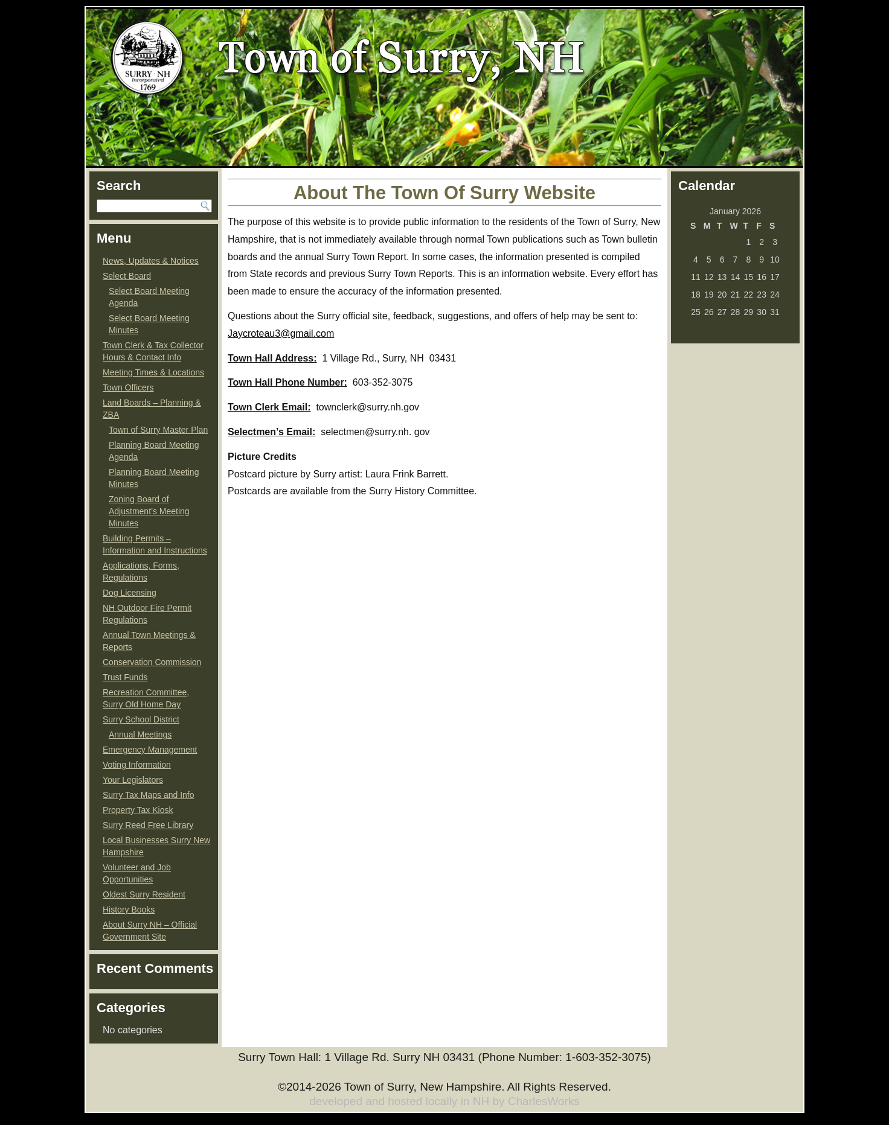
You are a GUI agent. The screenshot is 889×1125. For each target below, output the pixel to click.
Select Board (127, 276)
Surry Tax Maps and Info (148, 795)
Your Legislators (133, 780)
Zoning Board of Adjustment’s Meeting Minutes (149, 511)
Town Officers (128, 387)
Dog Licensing (129, 593)
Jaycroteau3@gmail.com (281, 333)
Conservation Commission (152, 662)
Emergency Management (150, 749)
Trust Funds (125, 677)
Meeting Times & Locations (153, 372)
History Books (129, 909)
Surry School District (141, 719)
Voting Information (137, 765)
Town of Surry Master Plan (158, 430)
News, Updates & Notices (151, 261)
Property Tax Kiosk (138, 810)
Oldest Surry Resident (144, 894)
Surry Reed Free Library (148, 825)
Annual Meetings (140, 734)
